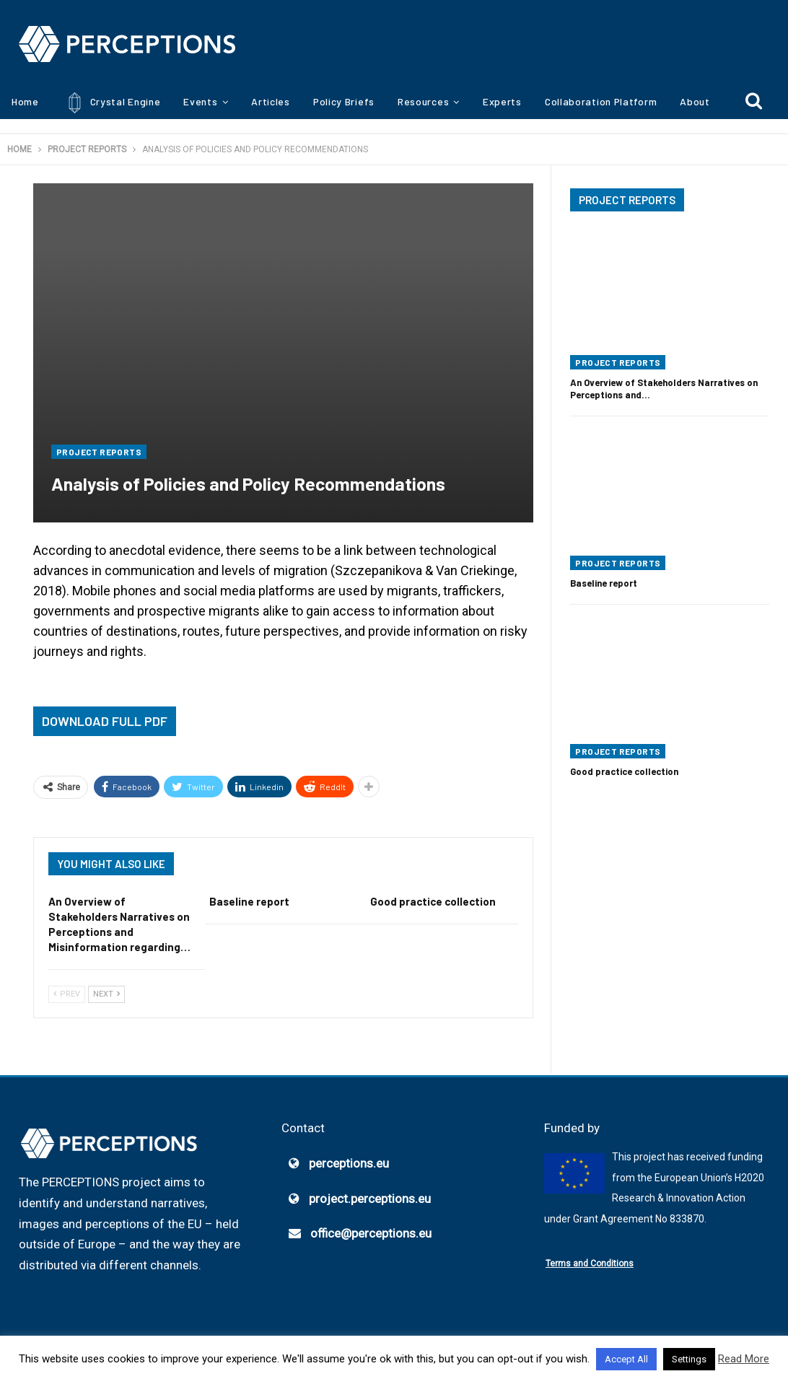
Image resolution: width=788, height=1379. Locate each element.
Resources (423, 101)
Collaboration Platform (601, 101)
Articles (270, 101)
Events (200, 101)
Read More (743, 1358)
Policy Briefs (344, 101)
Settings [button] (689, 1359)
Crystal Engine (111, 102)
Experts (502, 101)
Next (106, 994)
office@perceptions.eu (371, 1234)
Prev (66, 994)
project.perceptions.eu (370, 1198)
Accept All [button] (626, 1359)
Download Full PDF (104, 721)
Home (25, 101)
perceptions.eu (349, 1163)
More (692, 101)
